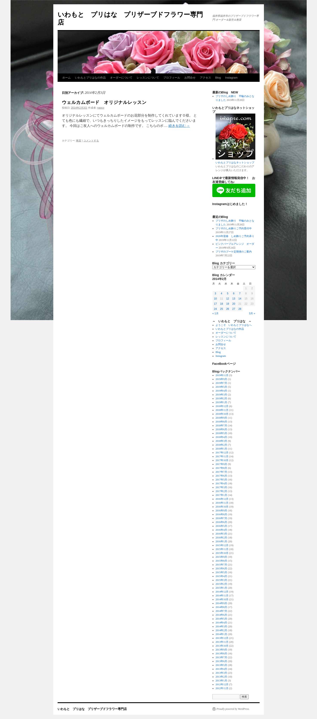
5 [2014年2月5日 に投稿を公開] (227, 293)
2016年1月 (221, 541)
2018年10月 (222, 413)
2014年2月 (221, 630)
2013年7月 (221, 657)
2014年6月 (221, 614)
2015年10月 (222, 553)
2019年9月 (221, 379)
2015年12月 (222, 545)
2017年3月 (221, 487)
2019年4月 (221, 390)
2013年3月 (221, 672)
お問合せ (190, 77)
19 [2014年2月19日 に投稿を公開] (227, 303)
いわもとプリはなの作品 (90, 77)
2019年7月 (221, 383)
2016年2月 (221, 537)
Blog (218, 77)
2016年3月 (221, 533)
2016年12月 (222, 498)
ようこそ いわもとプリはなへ (234, 325)
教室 (78, 140)
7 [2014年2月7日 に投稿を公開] (240, 293)
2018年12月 (222, 406)
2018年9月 (221, 417)
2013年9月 (221, 649)
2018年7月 (221, 425)
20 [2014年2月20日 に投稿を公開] (233, 303)
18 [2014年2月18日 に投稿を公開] (221, 303)
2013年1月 (221, 680)
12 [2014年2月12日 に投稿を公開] (227, 298)
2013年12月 (222, 638)
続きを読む (179, 126)
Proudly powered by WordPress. (233, 708)
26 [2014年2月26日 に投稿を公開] (227, 308)
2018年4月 (221, 437)
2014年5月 (221, 618)
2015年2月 (221, 583)
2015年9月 (221, 556)
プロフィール (171, 77)
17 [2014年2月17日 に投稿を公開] (215, 303)
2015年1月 (221, 587)
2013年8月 (221, 653)
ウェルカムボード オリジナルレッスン (104, 102)
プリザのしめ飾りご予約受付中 (234, 228)
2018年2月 (221, 444)
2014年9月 (221, 603)
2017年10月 (222, 460)
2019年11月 (222, 375)
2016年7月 (221, 518)
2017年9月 (221, 464)
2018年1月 (221, 448)
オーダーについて (121, 77)
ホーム (66, 77)
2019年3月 (221, 394)
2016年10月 (222, 506)
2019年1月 (221, 402)
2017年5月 (221, 479)
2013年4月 (221, 668)
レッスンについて (148, 77)
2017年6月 (221, 475)
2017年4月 (221, 483)
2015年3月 (221, 580)
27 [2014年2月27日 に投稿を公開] (233, 308)
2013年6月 (221, 661)
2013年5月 (221, 665)
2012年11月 (222, 688)
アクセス (205, 77)
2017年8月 (221, 468)
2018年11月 (222, 410)
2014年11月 (222, 595)
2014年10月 (222, 599)
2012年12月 (222, 684)
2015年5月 (221, 572)
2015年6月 (221, 568)
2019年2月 (221, 398)
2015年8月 (221, 560)
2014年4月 (221, 622)
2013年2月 (221, 676)
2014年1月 (221, 634)
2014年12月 (222, 591)
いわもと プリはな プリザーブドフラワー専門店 (92, 709)
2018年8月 (221, 421)
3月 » (252, 313)
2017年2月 (221, 491)
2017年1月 (221, 495)
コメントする (91, 140)
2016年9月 (221, 510)
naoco (100, 107)
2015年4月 (221, 576)
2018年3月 (221, 440)
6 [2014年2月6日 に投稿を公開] (233, 293)
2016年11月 (222, 502)
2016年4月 (221, 529)
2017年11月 (222, 456)
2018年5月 (221, 433)
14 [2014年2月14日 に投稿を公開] (239, 298)
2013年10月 (222, 645)
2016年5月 (221, 525)
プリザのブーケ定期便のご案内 (234, 251)
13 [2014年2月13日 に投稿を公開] (233, 298)
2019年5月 (221, 386)
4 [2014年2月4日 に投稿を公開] (221, 293)
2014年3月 (221, 626)
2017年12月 (222, 452)
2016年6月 (221, 522)
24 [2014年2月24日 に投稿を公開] (215, 308)
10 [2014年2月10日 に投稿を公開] (215, 298)
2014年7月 (221, 611)
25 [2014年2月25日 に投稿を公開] (221, 308)
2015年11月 (222, 549)
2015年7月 (221, 564)
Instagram (231, 77)
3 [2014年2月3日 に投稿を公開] (215, 293)
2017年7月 (221, 471)
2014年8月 (221, 607)
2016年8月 (221, 514)
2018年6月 (221, 429)
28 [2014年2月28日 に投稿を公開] (239, 308)
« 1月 (215, 313)
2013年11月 (222, 641)
